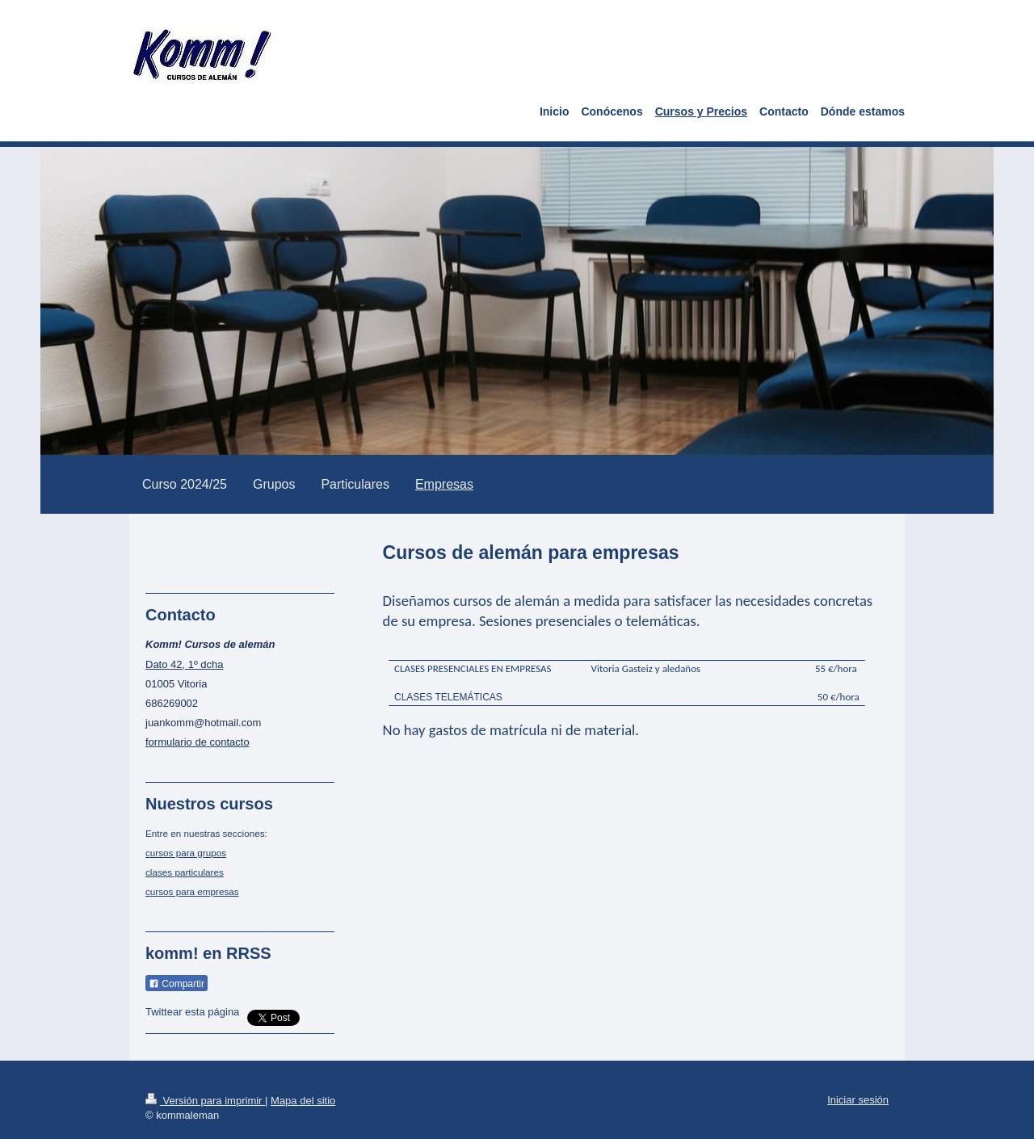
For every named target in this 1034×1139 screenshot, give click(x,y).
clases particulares (184, 872)
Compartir (176, 984)
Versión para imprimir (205, 1101)
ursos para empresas (194, 891)
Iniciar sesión (858, 1100)
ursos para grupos (188, 852)
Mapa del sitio (303, 1101)
